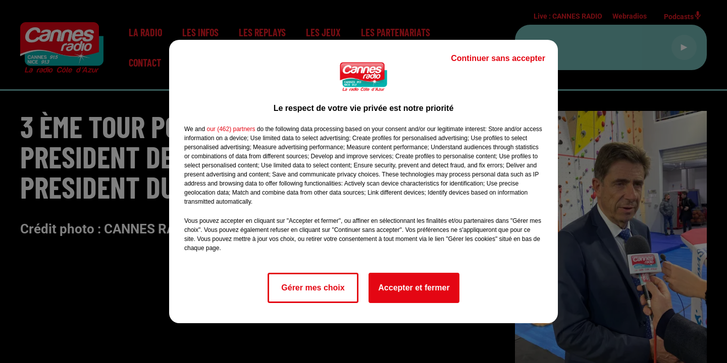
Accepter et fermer (413, 287)
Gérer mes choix (312, 287)
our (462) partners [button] (230, 129)
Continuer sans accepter (498, 58)
